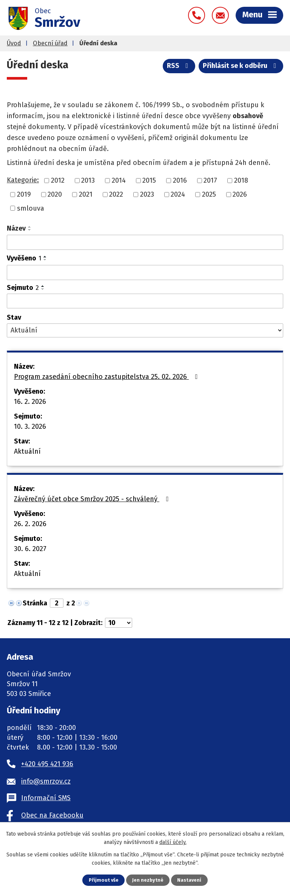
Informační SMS (46, 798)
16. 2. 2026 (30, 401)
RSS (179, 66)
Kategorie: (23, 180)
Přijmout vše (104, 880)
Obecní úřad (50, 43)
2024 (178, 194)
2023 (147, 194)
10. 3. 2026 (30, 426)
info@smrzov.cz (46, 781)
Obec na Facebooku (52, 815)
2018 (241, 180)
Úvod (14, 43)
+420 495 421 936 (47, 764)
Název (16, 228)
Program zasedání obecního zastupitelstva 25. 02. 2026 (107, 377)
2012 (58, 180)
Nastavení (189, 880)
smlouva (30, 208)
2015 (149, 180)
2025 (209, 194)
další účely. (173, 842)
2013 (88, 180)
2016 (180, 180)
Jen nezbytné (148, 880)
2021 (86, 194)
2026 (240, 194)
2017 (210, 180)
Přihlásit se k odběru (241, 66)
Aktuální (27, 451)
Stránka (35, 603)
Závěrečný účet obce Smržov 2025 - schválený (92, 499)
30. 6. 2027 (30, 549)
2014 (119, 180)
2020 (55, 194)
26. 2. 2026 (30, 524)
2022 (116, 194)
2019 (24, 194)
